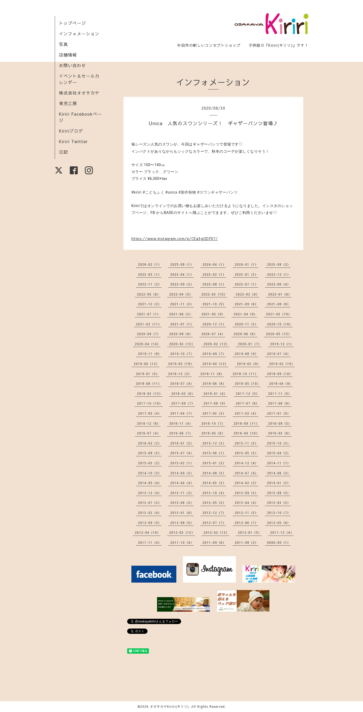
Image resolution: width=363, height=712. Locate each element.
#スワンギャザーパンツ (217, 192)
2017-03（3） (214, 413)
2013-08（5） (279, 493)
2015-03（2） (150, 463)
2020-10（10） (280, 324)
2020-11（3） (246, 324)
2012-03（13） (182, 532)
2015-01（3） (214, 463)
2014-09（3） (182, 473)
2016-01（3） (182, 443)
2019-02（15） (282, 364)
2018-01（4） (215, 393)
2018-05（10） (247, 383)
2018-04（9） (281, 383)
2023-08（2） (279, 264)
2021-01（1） (182, 324)
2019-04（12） (215, 364)
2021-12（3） (150, 304)
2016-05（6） (213, 433)
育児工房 (68, 103)
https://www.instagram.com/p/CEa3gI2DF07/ (174, 238)
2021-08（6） (279, 304)
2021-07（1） (148, 314)
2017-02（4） (246, 413)
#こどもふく (153, 192)
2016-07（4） (148, 433)
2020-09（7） (148, 334)
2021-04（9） (245, 314)
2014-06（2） (279, 473)
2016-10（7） (213, 423)
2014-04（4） (182, 483)
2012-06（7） (246, 523)
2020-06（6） (245, 334)
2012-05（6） (279, 523)
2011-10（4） (182, 542)
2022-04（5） (181, 294)
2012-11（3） (246, 512)
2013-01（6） (182, 512)
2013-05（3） (214, 502)
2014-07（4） (246, 473)
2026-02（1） (150, 264)
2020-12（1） (214, 324)
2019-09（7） (214, 354)
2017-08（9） (215, 403)
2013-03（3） (279, 502)
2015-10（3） (279, 443)
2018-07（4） (182, 383)
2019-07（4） (279, 354)
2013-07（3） (150, 502)
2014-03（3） (214, 483)
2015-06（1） (214, 453)
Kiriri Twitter (73, 141)
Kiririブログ (71, 131)
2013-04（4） (246, 502)
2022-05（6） (148, 294)
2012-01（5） (249, 532)
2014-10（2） (150, 473)
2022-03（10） (214, 294)
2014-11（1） (279, 463)
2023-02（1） (214, 274)
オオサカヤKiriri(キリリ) (169, 706)
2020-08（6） (181, 334)
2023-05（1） (150, 274)
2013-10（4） (214, 493)
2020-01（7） (249, 344)
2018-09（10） (280, 374)
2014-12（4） (246, 463)
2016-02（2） (150, 443)
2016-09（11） (246, 423)
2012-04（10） (147, 532)
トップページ (72, 23)
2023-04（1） (182, 274)
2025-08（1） (182, 264)
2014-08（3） (214, 473)
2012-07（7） (214, 523)
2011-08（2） (246, 542)
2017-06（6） (280, 403)
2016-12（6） (148, 423)
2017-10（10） (150, 403)
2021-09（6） (246, 304)
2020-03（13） (182, 344)
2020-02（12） (216, 344)
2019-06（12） (146, 364)
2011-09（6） (214, 542)
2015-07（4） (182, 453)
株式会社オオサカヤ (79, 93)
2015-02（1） (182, 463)
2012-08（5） (182, 523)
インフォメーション (79, 33)
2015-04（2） (279, 453)
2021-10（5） (214, 304)
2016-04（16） (246, 433)
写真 (63, 44)
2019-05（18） (181, 364)
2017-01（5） (279, 413)
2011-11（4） (150, 542)
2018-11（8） (212, 374)
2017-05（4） (150, 413)
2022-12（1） (279, 274)
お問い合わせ (72, 65)
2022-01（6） (280, 294)
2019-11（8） (150, 354)
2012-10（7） (279, 512)
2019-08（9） (246, 354)
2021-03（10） (279, 314)
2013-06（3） (182, 502)
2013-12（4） (150, 493)
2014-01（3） (279, 483)
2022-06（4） (279, 284)
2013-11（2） (182, 493)
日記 (63, 152)
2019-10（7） (182, 354)
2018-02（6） (183, 393)
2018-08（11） (149, 383)
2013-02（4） (150, 512)
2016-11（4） (181, 423)
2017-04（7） (182, 413)
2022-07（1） (246, 284)
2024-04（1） (214, 264)
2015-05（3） (246, 453)
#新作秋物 (187, 192)
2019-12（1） (282, 344)
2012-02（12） (216, 532)
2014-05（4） (150, 483)
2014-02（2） (246, 483)
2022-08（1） (214, 284)
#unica (171, 192)
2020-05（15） (279, 334)
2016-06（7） (181, 433)
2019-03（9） (248, 364)
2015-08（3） (150, 453)
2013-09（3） (246, 493)
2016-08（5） (280, 423)
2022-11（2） (150, 284)
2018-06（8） (214, 383)
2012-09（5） (150, 523)
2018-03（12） (150, 393)
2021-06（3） (181, 314)
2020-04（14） (147, 344)
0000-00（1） (279, 542)
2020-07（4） (213, 334)
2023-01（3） (246, 274)
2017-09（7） (183, 403)
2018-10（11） (245, 374)
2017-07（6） (247, 403)
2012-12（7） (214, 512)
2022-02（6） (247, 294)
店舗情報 (68, 55)
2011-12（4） (282, 532)
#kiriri (136, 192)
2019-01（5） (147, 374)
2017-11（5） (280, 393)
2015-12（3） (214, 443)
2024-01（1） (246, 264)
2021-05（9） (213, 314)
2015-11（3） (246, 443)
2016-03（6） (280, 433)
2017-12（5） (247, 393)
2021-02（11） (149, 324)
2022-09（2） (182, 284)
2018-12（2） (180, 374)
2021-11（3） (182, 304)
